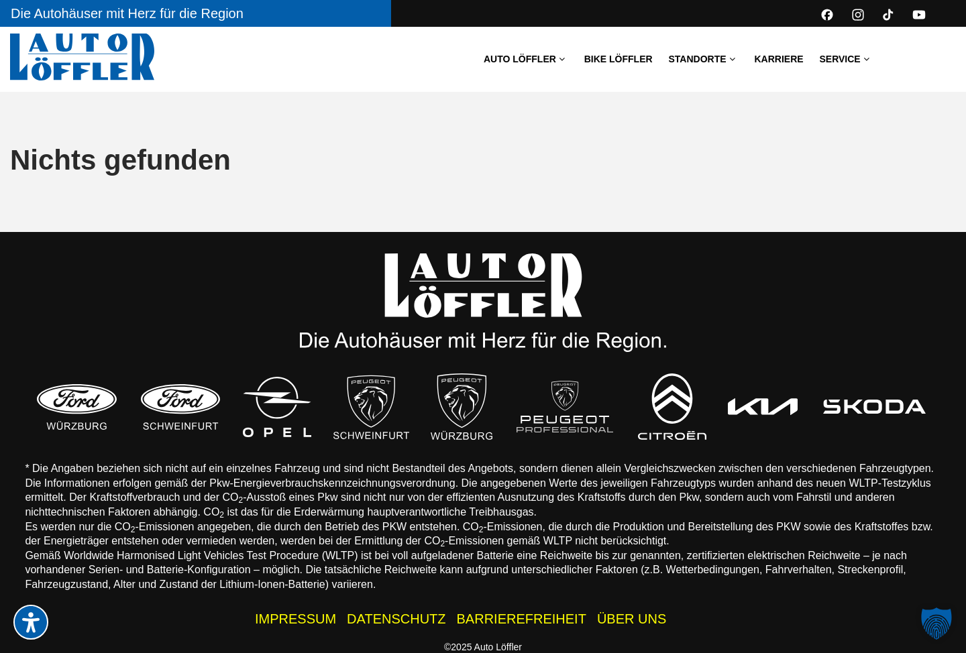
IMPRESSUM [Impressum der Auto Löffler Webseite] (295, 618)
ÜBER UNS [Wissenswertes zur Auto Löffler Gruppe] (631, 618)
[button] (936, 623)
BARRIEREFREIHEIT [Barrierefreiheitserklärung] (521, 618)
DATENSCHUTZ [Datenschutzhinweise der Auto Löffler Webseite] (396, 618)
